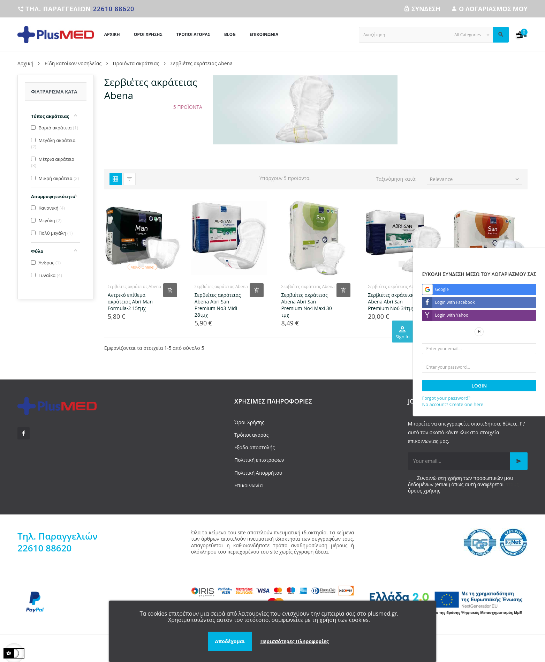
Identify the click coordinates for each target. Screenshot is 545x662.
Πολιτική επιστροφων (259, 460)
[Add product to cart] (170, 290)
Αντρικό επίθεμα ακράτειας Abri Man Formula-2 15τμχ (130, 301)
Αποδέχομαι (230, 641)
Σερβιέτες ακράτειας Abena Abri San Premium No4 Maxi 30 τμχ (306, 305)
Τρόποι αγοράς (251, 434)
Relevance (475, 179)
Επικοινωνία (248, 485)
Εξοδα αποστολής (254, 447)
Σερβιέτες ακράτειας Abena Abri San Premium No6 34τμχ (391, 301)
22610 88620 (114, 9)
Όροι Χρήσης (249, 422)
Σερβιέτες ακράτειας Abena (134, 286)
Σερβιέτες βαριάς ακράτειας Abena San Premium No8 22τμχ (479, 301)
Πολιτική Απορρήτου (258, 472)
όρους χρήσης (424, 490)
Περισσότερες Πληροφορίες (294, 641)
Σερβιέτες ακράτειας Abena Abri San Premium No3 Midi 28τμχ (218, 305)
